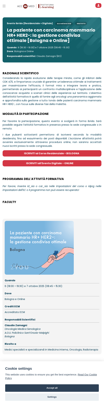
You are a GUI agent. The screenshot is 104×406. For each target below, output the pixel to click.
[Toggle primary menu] (4, 6)
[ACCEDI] (98, 5)
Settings (52, 397)
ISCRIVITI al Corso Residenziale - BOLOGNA (52, 153)
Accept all (52, 388)
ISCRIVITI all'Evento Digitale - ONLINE (52, 163)
